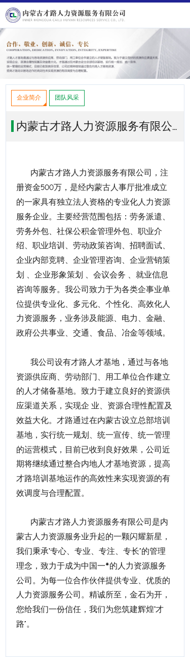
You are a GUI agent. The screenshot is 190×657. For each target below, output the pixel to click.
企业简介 (29, 98)
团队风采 (67, 98)
